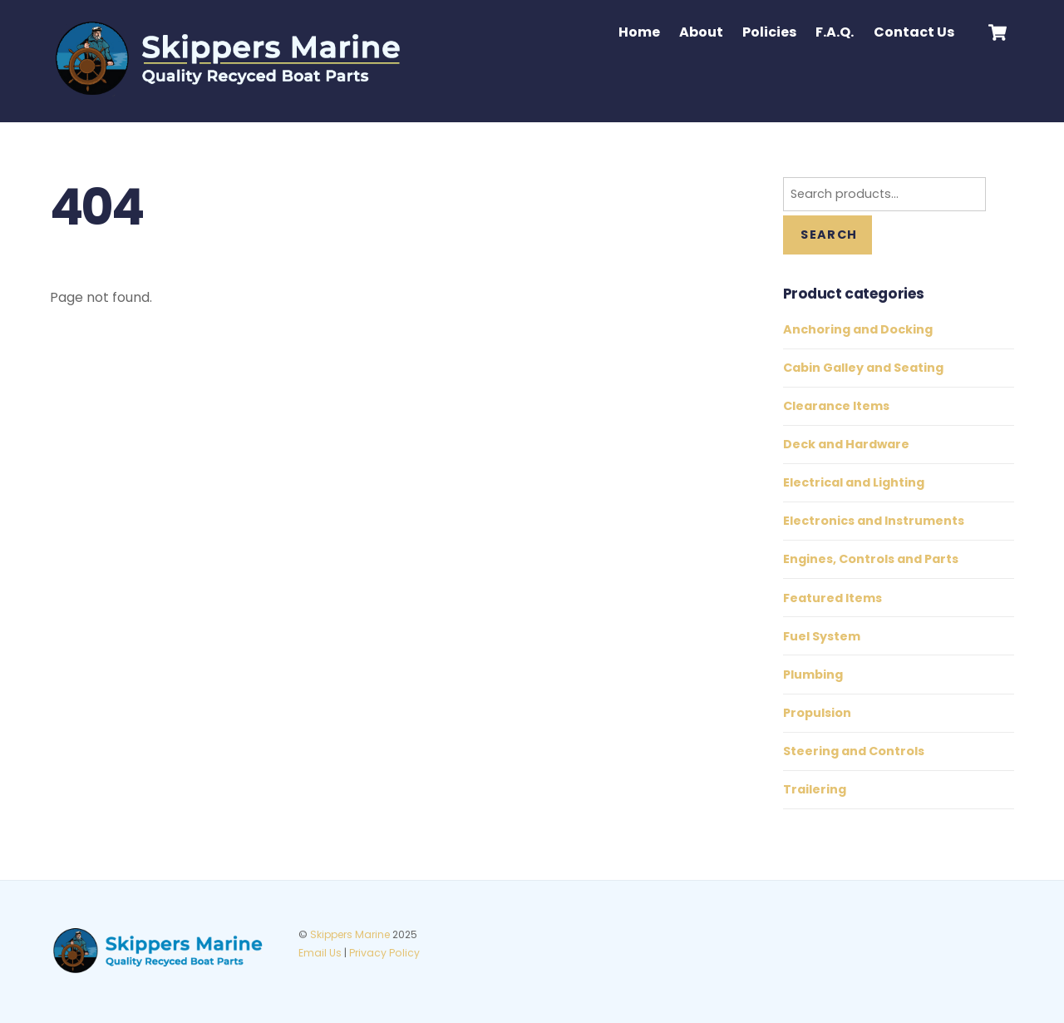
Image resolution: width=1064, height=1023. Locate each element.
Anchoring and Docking (858, 329)
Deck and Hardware (846, 444)
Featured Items (832, 598)
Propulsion (817, 712)
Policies (769, 32)
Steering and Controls (853, 751)
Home (639, 32)
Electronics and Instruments (873, 520)
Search (828, 234)
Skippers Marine (350, 934)
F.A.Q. (834, 32)
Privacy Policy (384, 953)
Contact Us (914, 32)
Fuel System (821, 636)
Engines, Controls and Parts (870, 559)
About (701, 32)
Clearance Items (836, 406)
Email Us (320, 953)
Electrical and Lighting (853, 482)
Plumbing (813, 674)
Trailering (814, 789)
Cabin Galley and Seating (863, 367)
